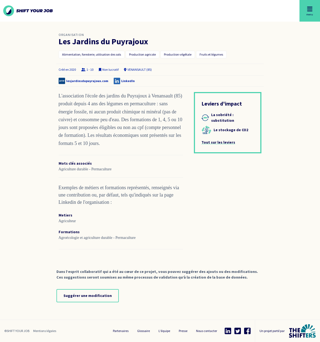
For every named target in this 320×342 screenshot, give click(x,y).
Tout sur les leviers (218, 142)
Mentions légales (44, 331)
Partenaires (121, 331)
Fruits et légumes (211, 54)
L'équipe (164, 331)
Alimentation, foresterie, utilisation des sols (91, 54)
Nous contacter (206, 331)
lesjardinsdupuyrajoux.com (87, 81)
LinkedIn (128, 81)
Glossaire (143, 331)
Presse (183, 331)
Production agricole (142, 54)
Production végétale (177, 54)
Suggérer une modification (87, 295)
